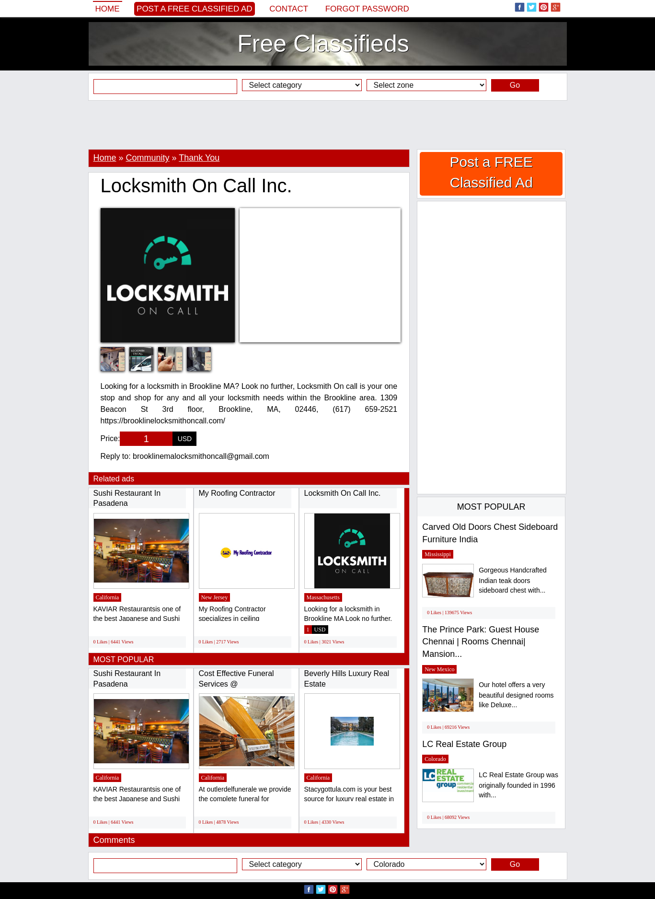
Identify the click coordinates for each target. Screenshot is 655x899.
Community (148, 158)
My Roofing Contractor (237, 493)
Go (515, 85)
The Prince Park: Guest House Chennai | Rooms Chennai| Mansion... (480, 642)
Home (107, 8)
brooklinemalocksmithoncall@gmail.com (201, 456)
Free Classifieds (323, 43)
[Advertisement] (327, 124)
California (107, 597)
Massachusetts (323, 597)
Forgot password (367, 8)
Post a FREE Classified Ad (195, 8)
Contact (288, 8)
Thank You (199, 158)
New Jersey (214, 597)
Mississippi (438, 554)
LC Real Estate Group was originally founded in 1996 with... (518, 785)
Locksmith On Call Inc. (342, 493)
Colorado (435, 759)
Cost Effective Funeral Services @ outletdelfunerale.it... (236, 683)
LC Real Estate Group (464, 744)
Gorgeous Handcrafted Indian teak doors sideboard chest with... (513, 580)
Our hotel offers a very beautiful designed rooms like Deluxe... (516, 695)
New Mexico (439, 669)
